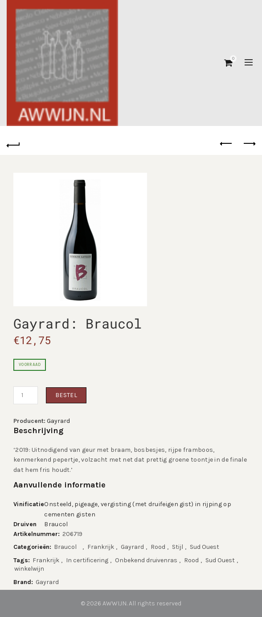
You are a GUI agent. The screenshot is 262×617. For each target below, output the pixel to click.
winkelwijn (29, 568)
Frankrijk (100, 547)
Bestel (66, 395)
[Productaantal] (25, 395)
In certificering (87, 560)
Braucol (58, 524)
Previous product (226, 143)
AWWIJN (114, 603)
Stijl (177, 547)
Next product (249, 143)
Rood (158, 547)
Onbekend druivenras (146, 560)
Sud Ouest (204, 547)
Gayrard (58, 421)
